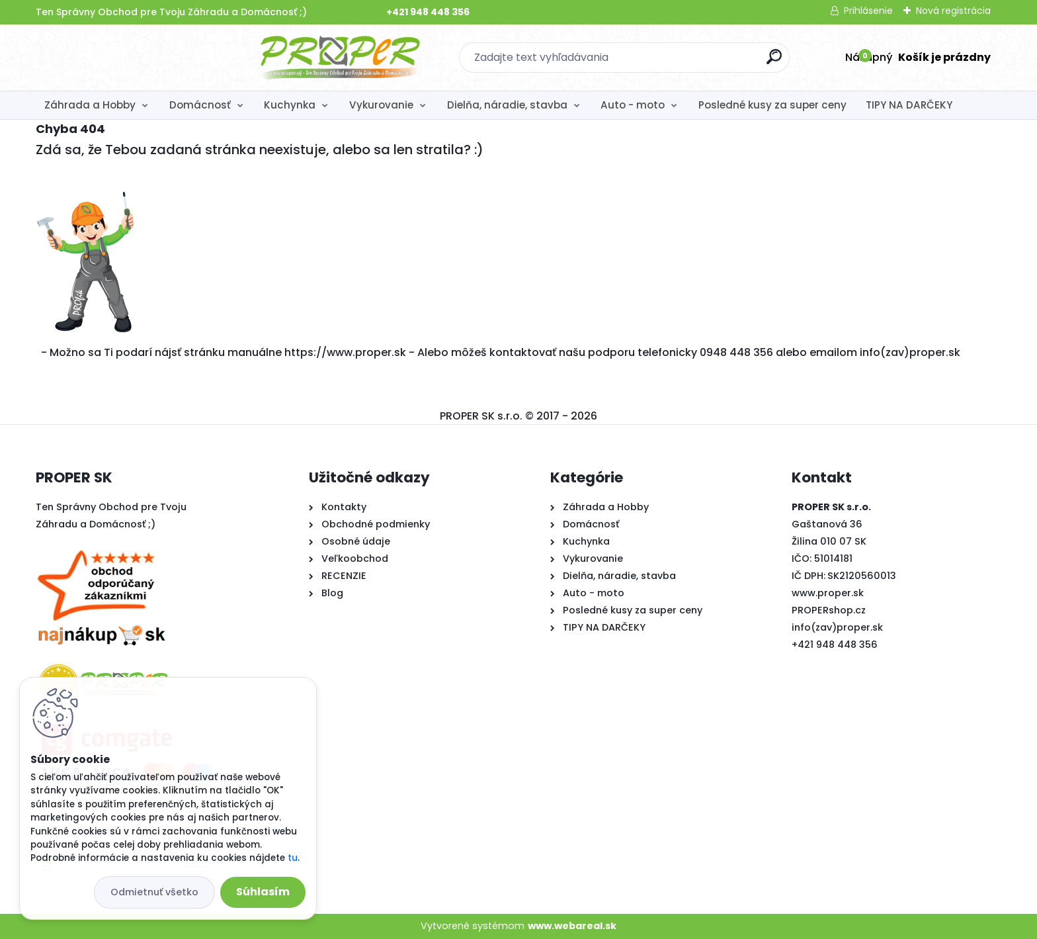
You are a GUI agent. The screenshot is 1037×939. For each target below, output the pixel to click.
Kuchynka (289, 105)
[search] (662, 62)
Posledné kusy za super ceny (772, 105)
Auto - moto (633, 105)
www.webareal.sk (572, 925)
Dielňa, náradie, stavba (507, 105)
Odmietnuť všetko (154, 892)
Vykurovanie (381, 105)
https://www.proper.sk (345, 352)
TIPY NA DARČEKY (909, 105)
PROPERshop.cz (829, 610)
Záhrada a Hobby (90, 105)
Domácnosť (200, 105)
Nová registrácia (953, 10)
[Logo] (117, 57)
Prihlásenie (868, 10)
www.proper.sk (828, 593)
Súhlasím (263, 891)
